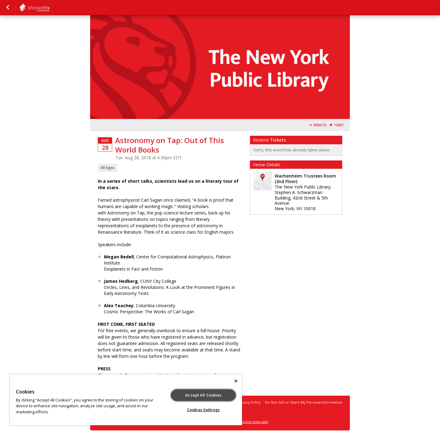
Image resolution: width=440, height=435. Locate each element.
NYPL (49, 7)
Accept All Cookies (203, 395)
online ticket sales (255, 422)
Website (320, 125)
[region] (126, 399)
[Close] (236, 381)
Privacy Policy (249, 402)
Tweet (339, 125)
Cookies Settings (203, 409)
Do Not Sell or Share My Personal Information (303, 402)
